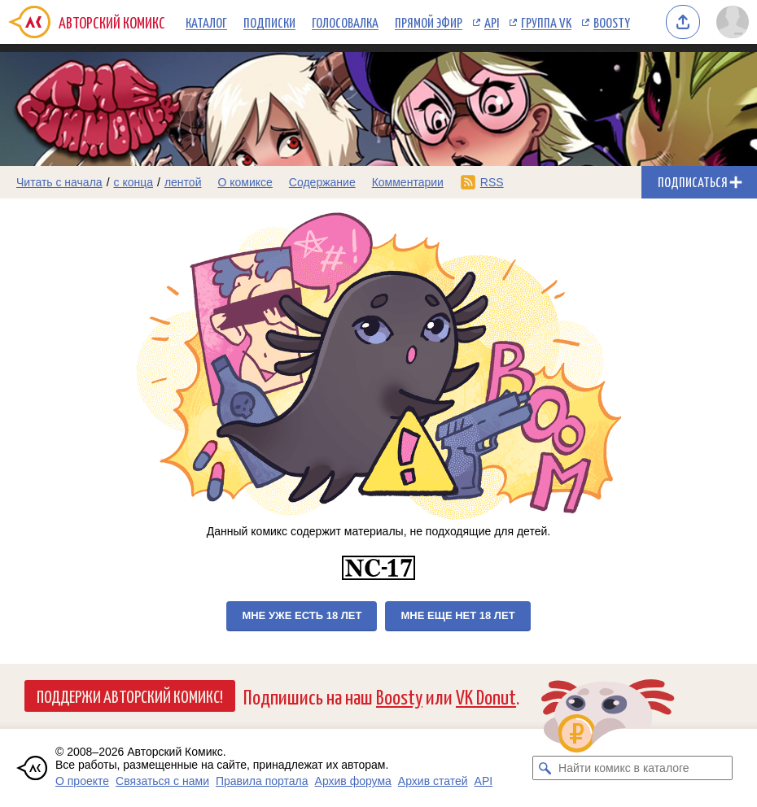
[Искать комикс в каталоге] (544, 768)
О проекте (82, 780)
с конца (134, 182)
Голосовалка (345, 22)
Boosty (611, 22)
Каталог (206, 22)
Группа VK (546, 22)
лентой (183, 182)
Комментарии (408, 182)
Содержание (322, 182)
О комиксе (244, 182)
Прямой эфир (428, 22)
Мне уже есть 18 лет (301, 615)
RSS (492, 182)
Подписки (269, 22)
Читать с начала (59, 182)
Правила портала (262, 780)
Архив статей (433, 780)
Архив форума (353, 780)
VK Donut (486, 696)
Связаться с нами (162, 780)
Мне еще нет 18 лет (457, 615)
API (491, 22)
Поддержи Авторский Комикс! (130, 695)
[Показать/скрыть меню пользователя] (733, 22)
